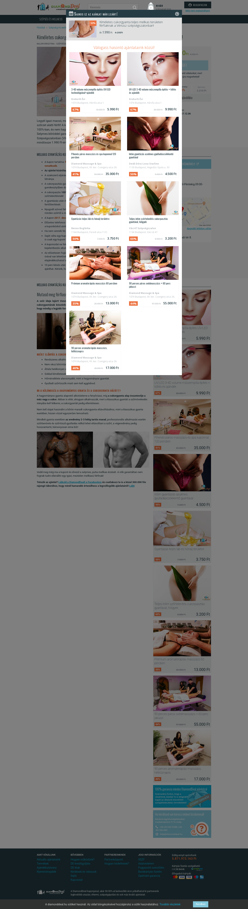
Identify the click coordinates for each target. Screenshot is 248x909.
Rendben (201, 904)
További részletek (170, 904)
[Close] (177, 14)
